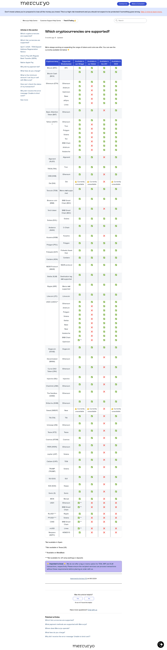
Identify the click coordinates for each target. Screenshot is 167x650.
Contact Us (123, 4)
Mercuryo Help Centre (30, 21)
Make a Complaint (138, 4)
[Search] (130, 20)
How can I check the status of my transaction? (30, 85)
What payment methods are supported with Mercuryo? (66, 624)
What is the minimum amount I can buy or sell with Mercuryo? (29, 77)
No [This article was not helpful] (89, 598)
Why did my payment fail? (30, 67)
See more (24, 100)
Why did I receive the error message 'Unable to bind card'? (30, 93)
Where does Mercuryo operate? (57, 628)
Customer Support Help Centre (50, 21)
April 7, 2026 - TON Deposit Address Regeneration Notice (30, 49)
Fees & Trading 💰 (70, 21)
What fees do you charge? (30, 71)
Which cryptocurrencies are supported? (29, 35)
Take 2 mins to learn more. (151, 12)
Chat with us (92, 610)
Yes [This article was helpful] (78, 598)
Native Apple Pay (26, 62)
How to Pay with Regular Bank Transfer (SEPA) (29, 57)
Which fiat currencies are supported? (30, 41)
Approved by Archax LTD (78, 579)
